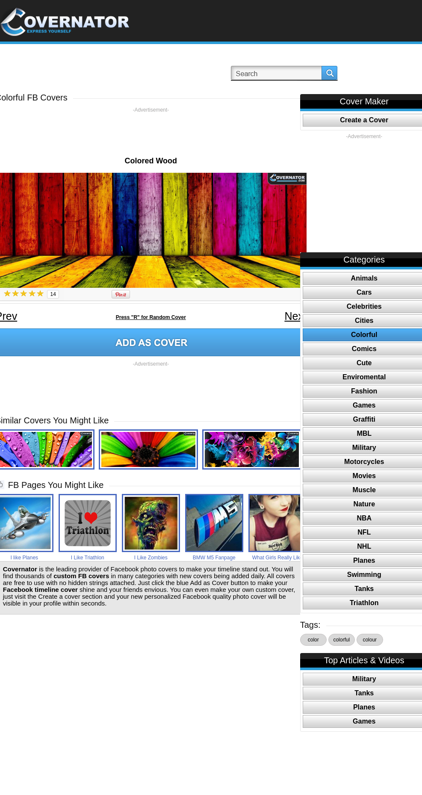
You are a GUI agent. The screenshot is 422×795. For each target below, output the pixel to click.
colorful (341, 640)
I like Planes (24, 558)
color (313, 640)
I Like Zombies (151, 558)
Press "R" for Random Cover (151, 317)
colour (370, 640)
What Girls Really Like (277, 558)
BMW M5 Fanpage (214, 558)
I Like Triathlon (87, 558)
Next (295, 316)
